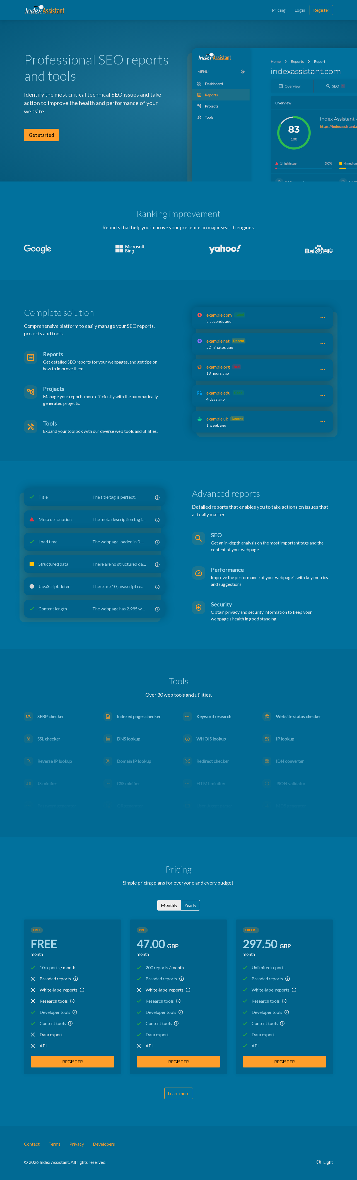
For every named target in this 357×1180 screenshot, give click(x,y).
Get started (41, 135)
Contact (32, 1143)
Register (72, 1061)
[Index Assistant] (45, 10)
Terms (55, 1143)
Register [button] (321, 10)
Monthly (169, 905)
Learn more (178, 1093)
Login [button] (300, 10)
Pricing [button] (279, 10)
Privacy (76, 1143)
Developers (104, 1143)
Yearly (190, 905)
